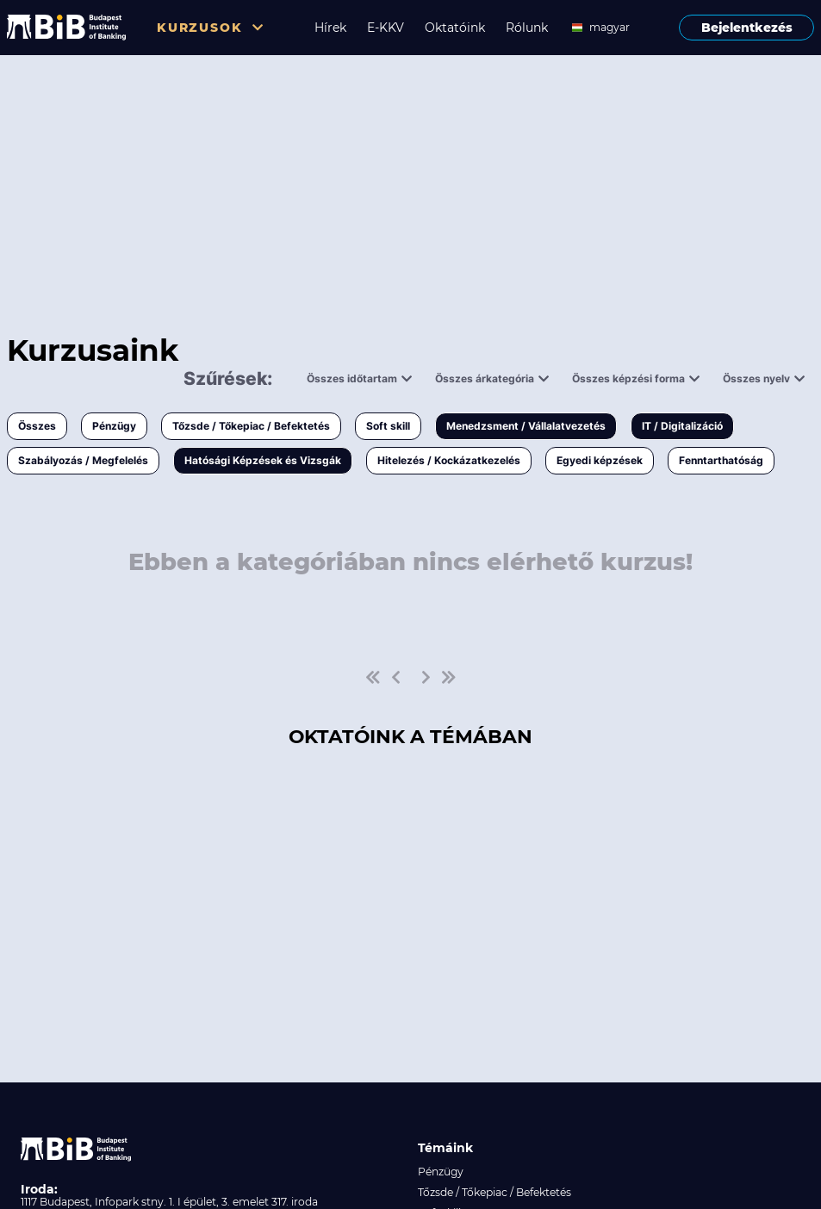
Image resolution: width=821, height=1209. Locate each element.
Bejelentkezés (747, 27)
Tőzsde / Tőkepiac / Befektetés (251, 425)
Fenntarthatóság (721, 460)
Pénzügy (114, 425)
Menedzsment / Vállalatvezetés (526, 425)
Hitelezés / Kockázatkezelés (448, 460)
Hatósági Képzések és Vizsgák (262, 460)
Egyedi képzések (600, 460)
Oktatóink (455, 27)
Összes (37, 425)
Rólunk (527, 27)
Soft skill (388, 425)
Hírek (330, 27)
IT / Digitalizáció (682, 425)
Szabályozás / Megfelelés (83, 460)
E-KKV (385, 27)
